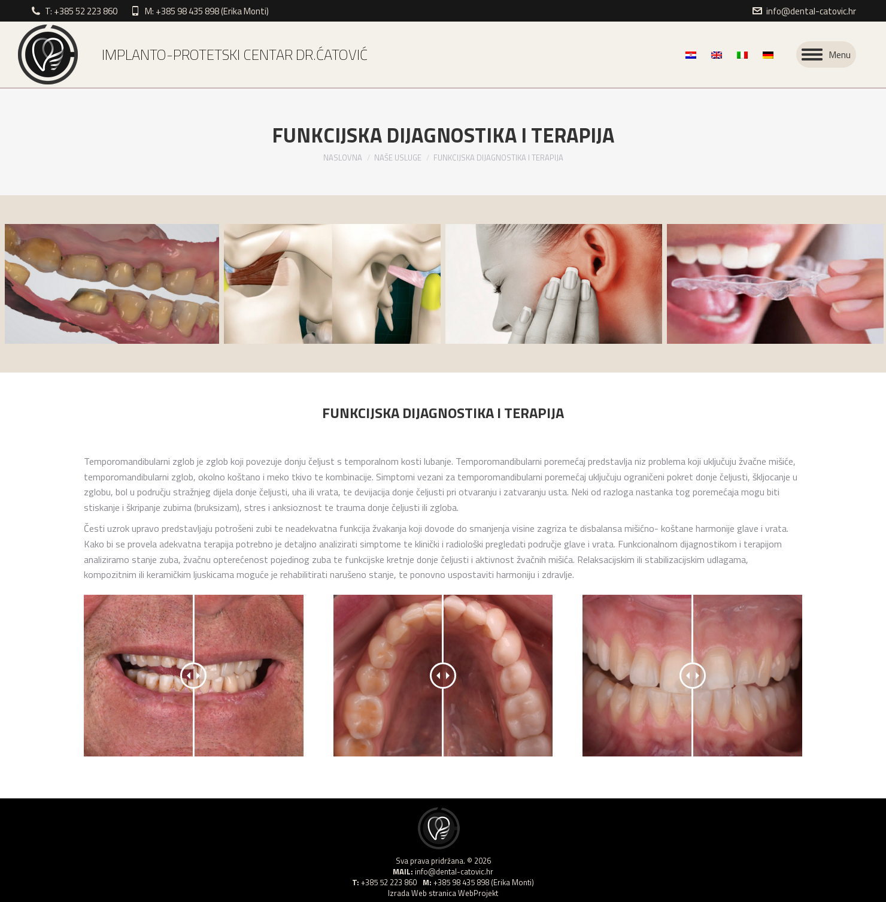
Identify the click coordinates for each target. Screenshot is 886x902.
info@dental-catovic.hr (811, 11)
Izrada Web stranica (422, 893)
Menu (840, 54)
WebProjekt (478, 893)
